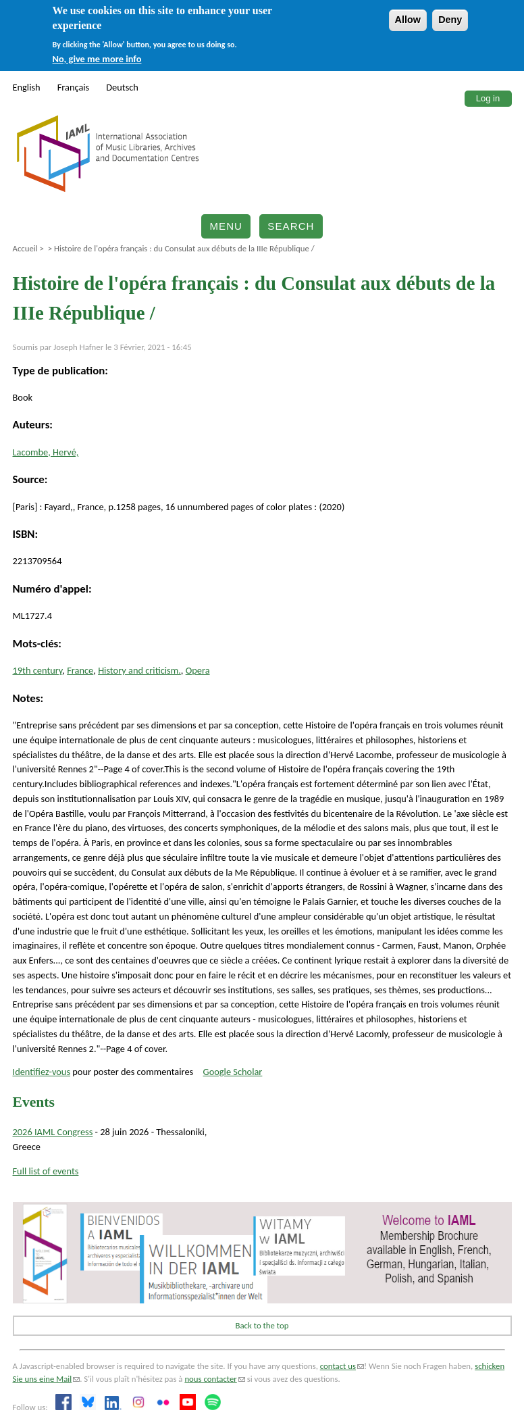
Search (290, 226)
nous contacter (214, 1379)
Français (73, 87)
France (80, 670)
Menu (225, 226)
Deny (450, 19)
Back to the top (262, 1325)
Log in (488, 98)
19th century (38, 670)
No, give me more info (97, 59)
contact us (342, 1366)
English (27, 87)
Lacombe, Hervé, (46, 452)
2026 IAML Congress (53, 1132)
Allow (408, 19)
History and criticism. (139, 670)
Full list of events (46, 1171)
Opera (198, 670)
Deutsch (122, 87)
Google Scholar (233, 1072)
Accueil (25, 248)
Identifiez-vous (42, 1072)
